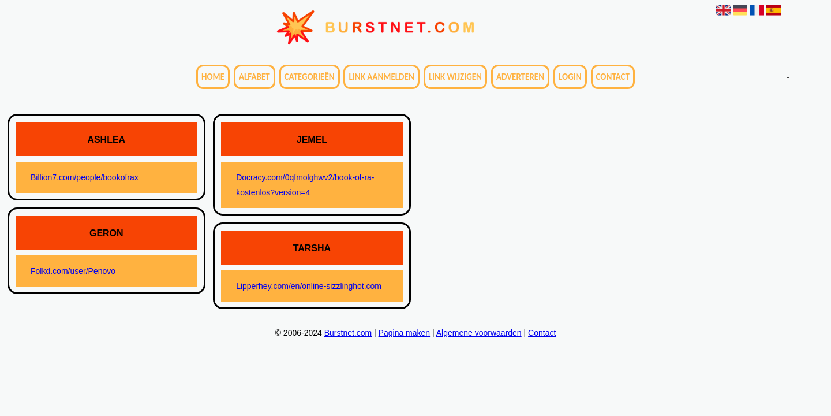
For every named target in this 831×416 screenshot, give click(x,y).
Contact (613, 77)
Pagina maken (405, 332)
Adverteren (520, 77)
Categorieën (310, 77)
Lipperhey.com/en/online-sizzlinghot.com (308, 286)
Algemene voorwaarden (479, 332)
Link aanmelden (381, 77)
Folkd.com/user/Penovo (73, 271)
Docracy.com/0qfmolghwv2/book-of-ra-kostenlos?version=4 (305, 185)
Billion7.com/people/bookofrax (84, 177)
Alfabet (254, 77)
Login (570, 77)
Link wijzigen (455, 77)
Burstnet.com (348, 332)
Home (212, 77)
